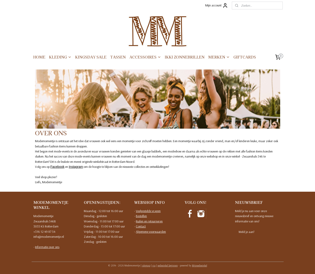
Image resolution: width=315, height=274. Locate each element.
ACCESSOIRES (145, 57)
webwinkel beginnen (168, 265)
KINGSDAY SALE (91, 57)
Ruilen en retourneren (149, 221)
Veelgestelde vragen (148, 211)
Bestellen (141, 216)
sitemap (146, 265)
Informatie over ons (47, 247)
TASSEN (118, 57)
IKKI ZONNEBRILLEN (185, 57)
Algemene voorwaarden (151, 232)
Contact (141, 226)
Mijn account (216, 5)
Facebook (57, 167)
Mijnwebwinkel (199, 265)
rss (154, 265)
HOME (39, 57)
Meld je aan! (246, 232)
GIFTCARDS (244, 57)
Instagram (76, 167)
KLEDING (60, 57)
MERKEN (219, 57)
